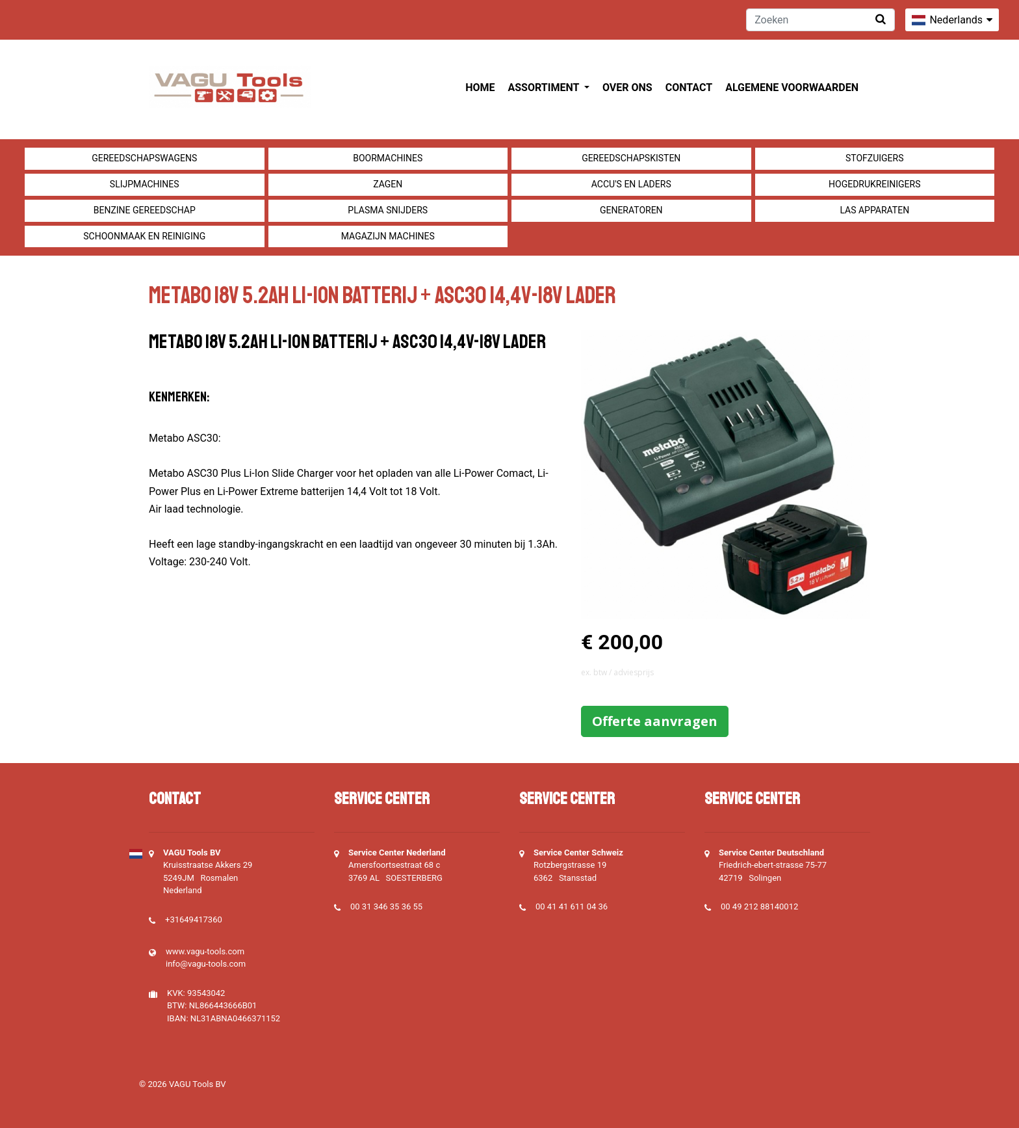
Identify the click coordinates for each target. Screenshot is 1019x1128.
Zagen (387, 184)
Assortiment (545, 87)
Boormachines (387, 158)
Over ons (627, 87)
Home (480, 87)
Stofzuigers (874, 158)
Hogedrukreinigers (874, 184)
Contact (688, 87)
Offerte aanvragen (654, 721)
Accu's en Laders (631, 184)
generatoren (631, 210)
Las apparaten (874, 210)
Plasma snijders (388, 210)
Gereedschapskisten (631, 158)
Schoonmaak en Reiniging (144, 236)
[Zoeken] (820, 19)
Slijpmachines (144, 184)
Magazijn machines (388, 236)
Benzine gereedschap (145, 210)
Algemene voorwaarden (791, 87)
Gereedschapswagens (144, 158)
